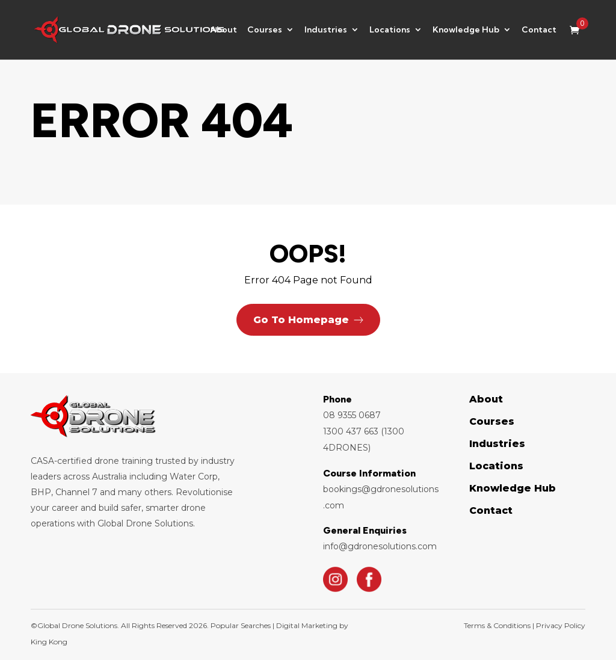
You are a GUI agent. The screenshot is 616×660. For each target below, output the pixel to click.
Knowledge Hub (466, 30)
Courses (264, 30)
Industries (325, 30)
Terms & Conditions (498, 625)
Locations (389, 30)
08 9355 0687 (352, 415)
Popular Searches (240, 625)
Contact (539, 30)
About (223, 30)
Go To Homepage (301, 319)
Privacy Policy (560, 625)
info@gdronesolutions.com (380, 546)
